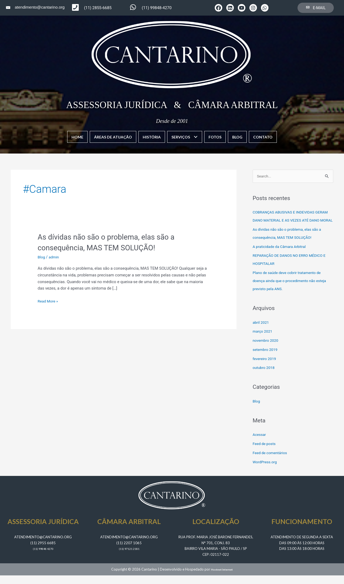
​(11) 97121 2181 (129, 557)
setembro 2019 (266, 358)
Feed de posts (265, 452)
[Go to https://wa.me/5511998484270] (157, 8)
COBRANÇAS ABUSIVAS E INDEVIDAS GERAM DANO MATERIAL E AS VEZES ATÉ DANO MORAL (291, 220)
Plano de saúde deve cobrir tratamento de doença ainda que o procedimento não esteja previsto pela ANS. (293, 289)
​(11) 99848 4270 (43, 557)
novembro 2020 (267, 349)
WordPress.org (266, 470)
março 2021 (263, 340)
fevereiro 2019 (265, 367)
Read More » (49, 300)
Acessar (260, 443)
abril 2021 (261, 331)
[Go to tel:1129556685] (101, 8)
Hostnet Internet (222, 578)
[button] (218, 8)
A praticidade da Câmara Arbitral (282, 255)
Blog (42, 256)
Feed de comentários (271, 461)
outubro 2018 (265, 376)
